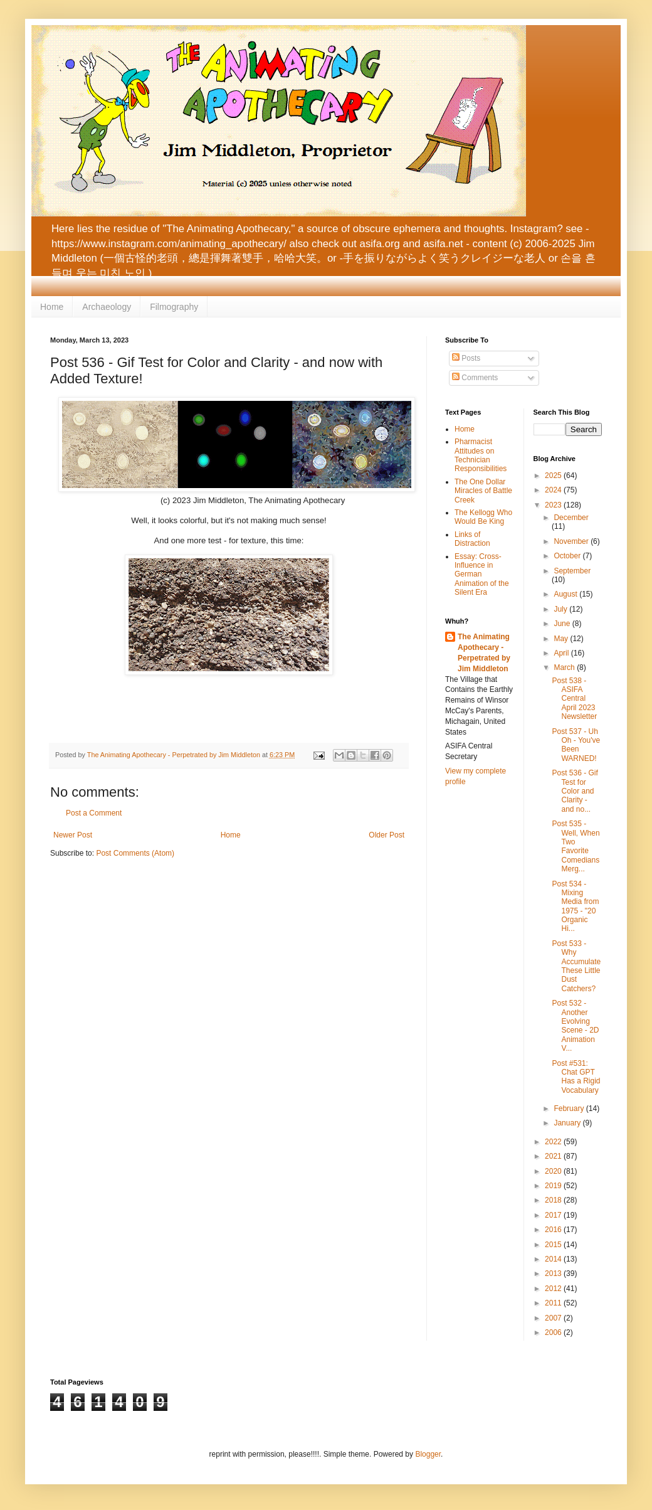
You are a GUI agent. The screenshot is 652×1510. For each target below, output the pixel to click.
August (566, 594)
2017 (554, 1215)
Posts (466, 358)
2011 (554, 1303)
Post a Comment (94, 813)
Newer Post (72, 835)
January (568, 1123)
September (572, 570)
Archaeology (106, 307)
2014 (554, 1259)
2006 (554, 1332)
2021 (554, 1156)
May (562, 638)
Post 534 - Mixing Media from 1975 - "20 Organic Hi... (575, 906)
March (565, 667)
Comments (475, 377)
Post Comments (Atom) (135, 853)
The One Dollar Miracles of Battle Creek (483, 490)
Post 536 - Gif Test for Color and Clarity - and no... (574, 791)
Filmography (174, 307)
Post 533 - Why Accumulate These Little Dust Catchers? (576, 966)
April (562, 653)
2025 (554, 475)
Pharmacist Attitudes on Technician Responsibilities (481, 455)
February (570, 1108)
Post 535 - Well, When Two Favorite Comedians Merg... (575, 846)
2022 (554, 1141)
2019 (554, 1185)
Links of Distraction (472, 539)
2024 (554, 490)
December (571, 517)
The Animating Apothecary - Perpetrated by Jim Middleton (484, 652)
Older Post (386, 835)
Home (51, 307)
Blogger (428, 1454)
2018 (554, 1200)
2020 (554, 1171)
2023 (554, 505)
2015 (554, 1244)
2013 (554, 1273)
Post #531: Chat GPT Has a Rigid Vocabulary (576, 1077)
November (572, 541)
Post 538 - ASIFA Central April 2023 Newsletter (574, 698)
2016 (554, 1229)
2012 (554, 1288)
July (561, 609)
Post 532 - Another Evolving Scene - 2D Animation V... (575, 1026)
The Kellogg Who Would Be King (483, 517)
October (568, 555)
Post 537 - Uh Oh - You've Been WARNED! (576, 745)
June (563, 623)
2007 (554, 1318)
